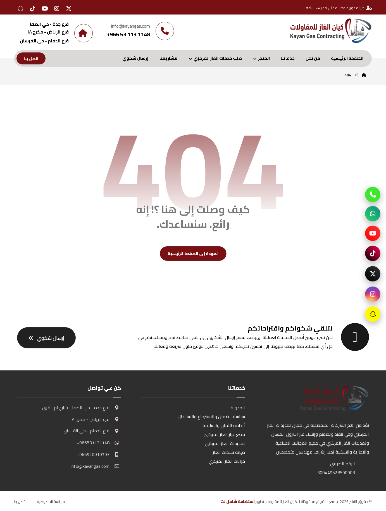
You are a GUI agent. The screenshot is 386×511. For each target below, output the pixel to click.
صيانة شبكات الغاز (229, 452)
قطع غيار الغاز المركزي (224, 434)
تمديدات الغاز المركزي (225, 443)
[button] (68, 8)
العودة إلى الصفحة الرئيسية (193, 253)
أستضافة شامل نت (237, 501)
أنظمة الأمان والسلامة (223, 425)
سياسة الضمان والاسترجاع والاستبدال (211, 416)
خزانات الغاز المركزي (227, 461)
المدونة (238, 407)
